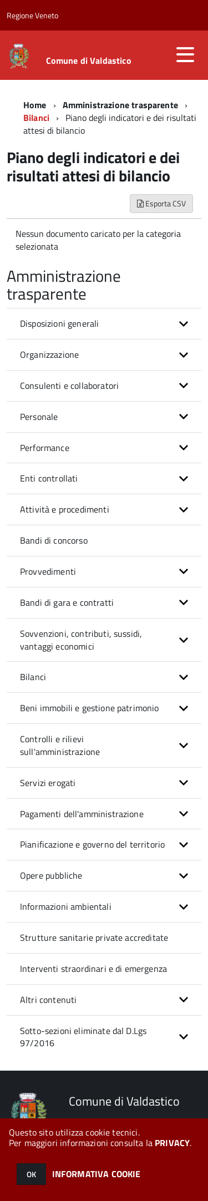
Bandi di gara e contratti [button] (67, 602)
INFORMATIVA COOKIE (96, 1173)
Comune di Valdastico (88, 60)
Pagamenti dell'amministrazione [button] (82, 813)
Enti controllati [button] (49, 478)
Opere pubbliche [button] (51, 875)
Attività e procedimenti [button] (64, 509)
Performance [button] (44, 447)
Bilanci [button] (33, 676)
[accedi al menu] (185, 54)
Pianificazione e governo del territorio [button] (92, 844)
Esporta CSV (161, 203)
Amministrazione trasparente (120, 105)
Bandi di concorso (54, 540)
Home (35, 105)
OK (31, 1174)
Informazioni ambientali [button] (65, 906)
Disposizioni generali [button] (59, 323)
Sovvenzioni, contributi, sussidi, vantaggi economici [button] (81, 640)
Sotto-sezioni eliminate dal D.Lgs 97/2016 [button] (83, 1037)
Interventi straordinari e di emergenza (93, 968)
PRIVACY (172, 1142)
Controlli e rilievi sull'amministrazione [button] (60, 745)
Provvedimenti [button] (48, 571)
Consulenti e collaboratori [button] (69, 385)
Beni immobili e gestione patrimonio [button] (89, 707)
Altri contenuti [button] (48, 999)
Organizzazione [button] (49, 354)
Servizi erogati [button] (47, 782)
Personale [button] (39, 416)
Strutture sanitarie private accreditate (94, 937)
